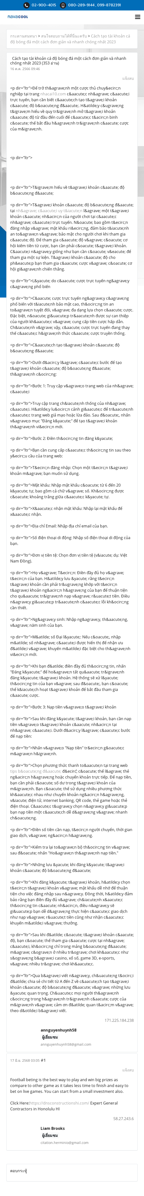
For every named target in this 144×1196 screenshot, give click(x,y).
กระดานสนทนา (23, 36)
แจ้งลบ (128, 78)
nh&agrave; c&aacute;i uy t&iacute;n (49, 210)
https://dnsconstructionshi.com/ (59, 1103)
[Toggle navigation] (137, 17)
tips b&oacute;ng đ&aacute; (35, 771)
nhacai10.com (53, 94)
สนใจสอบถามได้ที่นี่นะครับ (64, 36)
